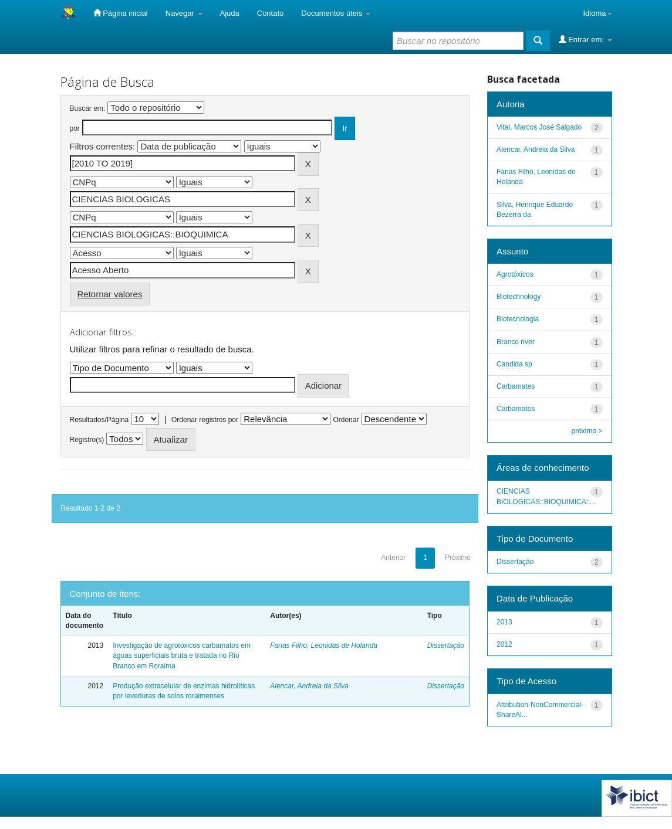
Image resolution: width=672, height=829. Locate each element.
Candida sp (514, 364)
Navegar (184, 13)
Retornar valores (110, 294)
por (75, 128)
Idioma (597, 13)
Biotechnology (519, 297)
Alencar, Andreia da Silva (309, 686)
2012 (504, 644)
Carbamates (516, 386)
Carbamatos (516, 409)
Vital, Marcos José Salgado (539, 127)
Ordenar (346, 420)
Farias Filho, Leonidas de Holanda (323, 645)
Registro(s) (87, 440)
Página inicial (120, 13)
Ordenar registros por (204, 420)
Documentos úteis (335, 13)
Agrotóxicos (515, 274)
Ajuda (229, 13)
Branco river (516, 342)
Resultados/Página (99, 420)
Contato (270, 13)
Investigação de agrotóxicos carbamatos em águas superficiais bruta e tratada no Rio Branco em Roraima (182, 655)
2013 (504, 622)
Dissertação (445, 645)
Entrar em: (585, 39)
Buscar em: (88, 108)
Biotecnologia (518, 319)
